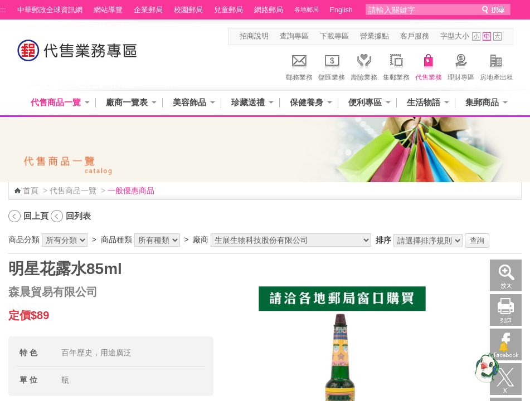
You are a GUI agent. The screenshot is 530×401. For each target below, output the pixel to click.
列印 (506, 310)
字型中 (487, 36)
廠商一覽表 (127, 102)
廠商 (200, 239)
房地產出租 (496, 65)
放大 (506, 275)
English (341, 10)
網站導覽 (108, 10)
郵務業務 (299, 65)
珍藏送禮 (248, 102)
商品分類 (24, 239)
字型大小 (454, 36)
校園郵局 (188, 10)
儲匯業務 (331, 65)
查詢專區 (294, 36)
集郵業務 (396, 65)
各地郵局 (306, 9)
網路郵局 (268, 10)
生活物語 (423, 102)
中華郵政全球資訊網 (49, 10)
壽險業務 (364, 65)
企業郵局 (148, 10)
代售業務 (428, 65)
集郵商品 (482, 102)
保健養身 (306, 102)
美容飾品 (189, 102)
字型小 (476, 36)
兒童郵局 (228, 10)
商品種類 (116, 239)
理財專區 (461, 65)
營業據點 (374, 36)
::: (3, 10)
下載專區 (334, 36)
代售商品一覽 (56, 102)
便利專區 (365, 102)
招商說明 (254, 36)
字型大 (497, 36)
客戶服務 (414, 36)
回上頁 (35, 216)
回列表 (78, 216)
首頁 (30, 190)
